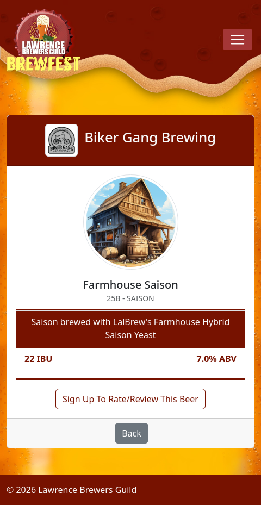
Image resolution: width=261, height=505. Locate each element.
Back (131, 433)
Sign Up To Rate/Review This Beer (130, 399)
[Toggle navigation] (237, 39)
